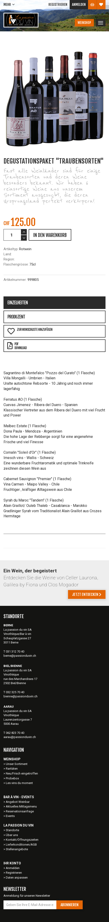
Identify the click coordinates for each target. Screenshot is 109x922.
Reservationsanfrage (20, 811)
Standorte (12, 830)
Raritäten (12, 768)
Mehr (7, 4)
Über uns (12, 835)
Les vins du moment (19, 783)
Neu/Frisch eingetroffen (22, 773)
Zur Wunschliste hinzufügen (29, 331)
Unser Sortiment (17, 764)
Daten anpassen (17, 877)
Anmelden (79, 4)
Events (10, 816)
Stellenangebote (17, 849)
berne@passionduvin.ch (19, 655)
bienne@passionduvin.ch (20, 696)
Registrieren (57, 4)
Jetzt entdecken (86, 594)
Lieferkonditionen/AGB (21, 844)
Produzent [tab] (16, 317)
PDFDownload (17, 346)
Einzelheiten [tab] (17, 302)
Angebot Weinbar (18, 802)
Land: (7, 254)
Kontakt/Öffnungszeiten (22, 839)
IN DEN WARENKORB (50, 235)
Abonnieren (69, 904)
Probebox (12, 778)
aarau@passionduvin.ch (19, 737)
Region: (9, 259)
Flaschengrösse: (16, 264)
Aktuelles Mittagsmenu (21, 806)
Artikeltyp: (10, 249)
